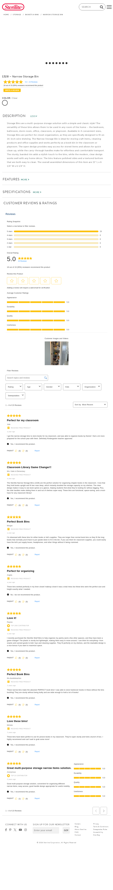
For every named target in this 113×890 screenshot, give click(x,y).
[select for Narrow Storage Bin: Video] (66, 63)
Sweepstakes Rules (100, 829)
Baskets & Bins (32, 15)
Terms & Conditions (100, 826)
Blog (76, 826)
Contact (78, 835)
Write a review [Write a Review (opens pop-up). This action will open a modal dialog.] (12, 90)
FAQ (77, 832)
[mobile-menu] (109, 7)
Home (6, 15)
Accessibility (98, 832)
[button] (66, 830)
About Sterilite (80, 829)
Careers (77, 824)
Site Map (96, 835)
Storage (17, 15)
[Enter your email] (46, 830)
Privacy (96, 824)
